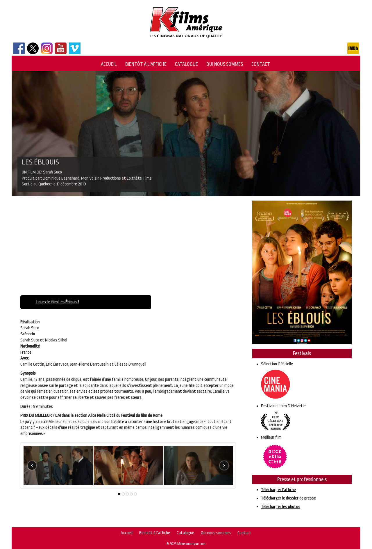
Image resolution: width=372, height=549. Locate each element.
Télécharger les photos (280, 506)
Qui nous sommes (224, 64)
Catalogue (186, 64)
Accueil (109, 64)
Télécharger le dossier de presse (288, 498)
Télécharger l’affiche (278, 489)
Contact (260, 64)
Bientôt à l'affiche (146, 64)
